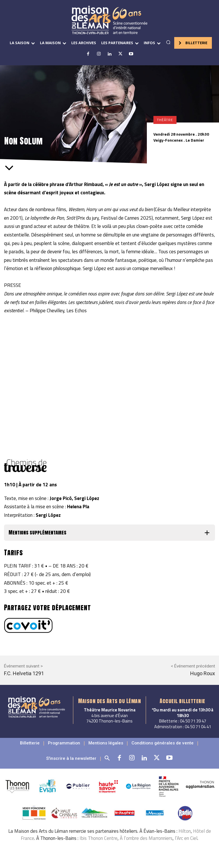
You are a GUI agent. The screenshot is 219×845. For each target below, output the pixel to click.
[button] (168, 42)
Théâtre (165, 120)
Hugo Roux (202, 673)
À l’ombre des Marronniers (146, 832)
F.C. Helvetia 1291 (24, 673)
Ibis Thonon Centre (98, 832)
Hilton (185, 825)
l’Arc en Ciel (186, 832)
